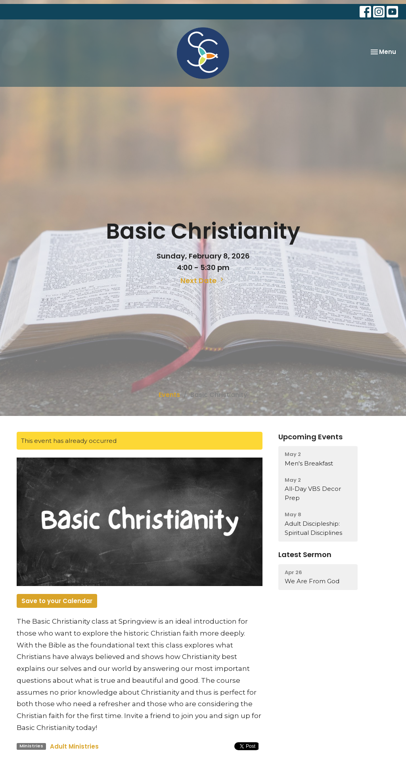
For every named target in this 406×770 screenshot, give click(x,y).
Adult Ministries (74, 746)
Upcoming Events (310, 437)
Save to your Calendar (56, 601)
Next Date (203, 280)
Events (169, 394)
